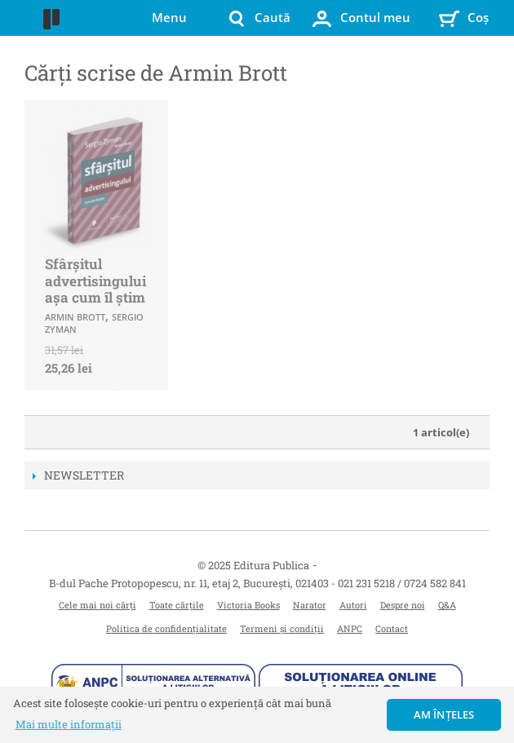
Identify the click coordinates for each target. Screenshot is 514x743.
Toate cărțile (176, 605)
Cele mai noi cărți (97, 605)
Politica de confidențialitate (166, 628)
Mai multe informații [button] (69, 724)
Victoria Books (248, 605)
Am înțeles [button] (444, 714)
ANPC (349, 628)
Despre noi (402, 605)
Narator (309, 605)
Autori (353, 605)
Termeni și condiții (282, 628)
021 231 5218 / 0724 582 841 (402, 583)
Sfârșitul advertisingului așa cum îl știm (95, 280)
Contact (391, 628)
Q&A (447, 605)
